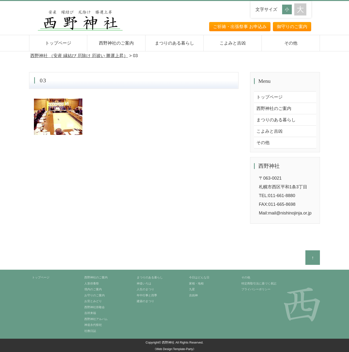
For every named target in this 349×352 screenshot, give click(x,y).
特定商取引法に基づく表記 (258, 283)
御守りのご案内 (292, 26)
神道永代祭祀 (93, 325)
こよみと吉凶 (233, 43)
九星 (192, 289)
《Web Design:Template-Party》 (174, 349)
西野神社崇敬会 (94, 307)
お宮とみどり (93, 301)
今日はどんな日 (199, 277)
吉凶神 (193, 295)
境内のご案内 (93, 289)
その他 (290, 43)
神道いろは (144, 283)
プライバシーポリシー (255, 289)
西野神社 (168, 342)
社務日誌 (90, 331)
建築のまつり (145, 301)
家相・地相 (196, 283)
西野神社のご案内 (116, 43)
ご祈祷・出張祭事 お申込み (240, 26)
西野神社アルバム (96, 319)
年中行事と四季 (147, 295)
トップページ (58, 43)
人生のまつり (145, 289)
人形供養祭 (91, 283)
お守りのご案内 (94, 295)
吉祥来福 (90, 313)
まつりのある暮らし (174, 43)
